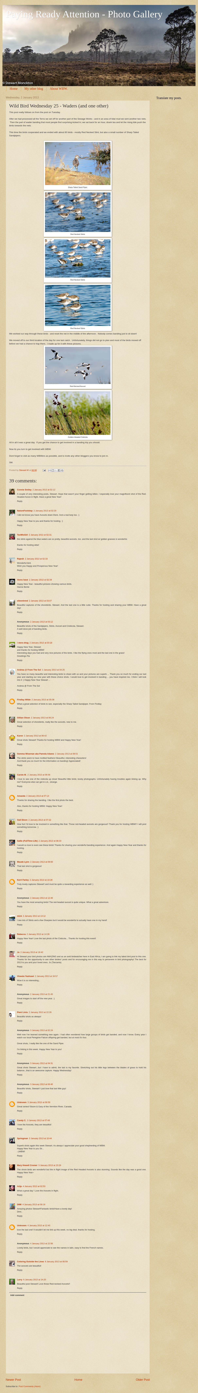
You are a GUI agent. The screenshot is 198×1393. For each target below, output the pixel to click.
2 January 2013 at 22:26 (40, 1012)
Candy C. (21, 1120)
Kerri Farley (23, 880)
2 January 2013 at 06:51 (66, 754)
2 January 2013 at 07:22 (39, 820)
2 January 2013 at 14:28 (38, 934)
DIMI (19, 1204)
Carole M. (22, 775)
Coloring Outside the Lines (30, 1261)
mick (19, 916)
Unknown (22, 1102)
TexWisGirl (22, 535)
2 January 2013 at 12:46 (41, 898)
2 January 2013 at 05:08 (43, 699)
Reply (19, 501)
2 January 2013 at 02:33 (36, 558)
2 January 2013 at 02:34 (40, 579)
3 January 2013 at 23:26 (49, 1165)
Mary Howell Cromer (27, 1165)
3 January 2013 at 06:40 (41, 1084)
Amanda (21, 796)
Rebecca (21, 934)
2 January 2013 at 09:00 (41, 862)
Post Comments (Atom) (30, 1386)
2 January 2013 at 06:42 (35, 735)
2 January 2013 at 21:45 (41, 994)
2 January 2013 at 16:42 (31, 952)
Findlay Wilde (24, 699)
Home (14, 88)
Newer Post (13, 1379)
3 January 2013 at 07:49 (38, 1120)
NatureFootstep (25, 510)
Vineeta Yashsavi (25, 976)
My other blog (33, 88)
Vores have (22, 579)
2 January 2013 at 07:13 (37, 796)
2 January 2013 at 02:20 (45, 510)
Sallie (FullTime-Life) (27, 841)
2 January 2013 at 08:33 (50, 841)
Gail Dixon (22, 820)
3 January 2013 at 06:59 (38, 1102)
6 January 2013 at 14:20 (34, 1279)
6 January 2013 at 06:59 (56, 1261)
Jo (18, 952)
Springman (22, 1138)
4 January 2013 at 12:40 (38, 1225)
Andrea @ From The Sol (29, 670)
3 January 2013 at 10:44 (40, 1138)
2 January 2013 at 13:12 (34, 916)
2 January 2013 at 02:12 (44, 489)
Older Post (143, 1379)
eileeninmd (22, 600)
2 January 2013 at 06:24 (42, 717)
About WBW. (59, 88)
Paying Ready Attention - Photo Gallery (84, 14)
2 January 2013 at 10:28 (41, 880)
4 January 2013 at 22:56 (41, 1243)
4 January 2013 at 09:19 (33, 1204)
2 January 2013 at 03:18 (40, 642)
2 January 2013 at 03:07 (40, 600)
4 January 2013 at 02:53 (34, 1186)
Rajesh (20, 558)
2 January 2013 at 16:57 (46, 976)
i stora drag (22, 642)
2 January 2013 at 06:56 (38, 775)
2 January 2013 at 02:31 (40, 535)
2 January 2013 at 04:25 (53, 670)
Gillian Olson (23, 717)
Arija (19, 1186)
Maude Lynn (23, 862)
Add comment (17, 1295)
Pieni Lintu (22, 1012)
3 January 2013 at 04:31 (41, 1063)
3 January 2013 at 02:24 (41, 1030)
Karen (20, 735)
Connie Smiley (24, 489)
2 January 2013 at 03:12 (41, 621)
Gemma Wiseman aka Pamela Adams (35, 754)
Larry (19, 1279)
